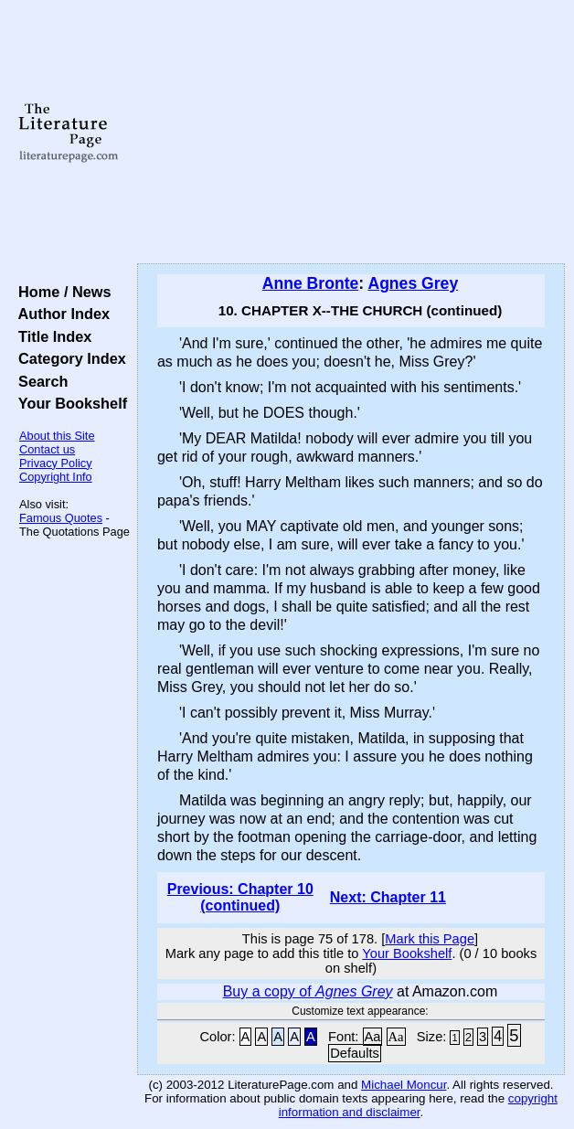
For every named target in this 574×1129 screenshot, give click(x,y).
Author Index (60, 313)
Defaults (354, 1053)
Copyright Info (55, 477)
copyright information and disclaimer (418, 1105)
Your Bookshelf (68, 403)
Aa (373, 1036)
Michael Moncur (403, 1085)
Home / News (61, 291)
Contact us (47, 449)
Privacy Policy (55, 463)
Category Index (68, 358)
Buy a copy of (308, 991)
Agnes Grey (412, 283)
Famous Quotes (60, 518)
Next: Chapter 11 (388, 897)
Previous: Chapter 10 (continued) (240, 897)
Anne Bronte (310, 283)
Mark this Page (429, 939)
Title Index (50, 336)
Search (39, 381)
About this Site (57, 435)
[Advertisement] (351, 133)
